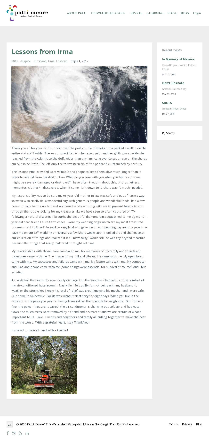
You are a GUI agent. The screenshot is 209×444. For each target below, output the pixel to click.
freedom (167, 108)
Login (197, 13)
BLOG (185, 13)
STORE (172, 13)
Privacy (187, 424)
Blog (199, 424)
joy (184, 88)
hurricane (39, 61)
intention (177, 88)
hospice (25, 61)
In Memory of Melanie (178, 59)
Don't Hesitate (173, 83)
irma (51, 61)
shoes (183, 108)
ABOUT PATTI (76, 13)
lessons (61, 61)
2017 (14, 61)
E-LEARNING (154, 13)
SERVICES (136, 13)
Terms (173, 424)
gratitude (167, 88)
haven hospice (169, 65)
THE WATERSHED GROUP (108, 13)
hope (175, 108)
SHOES (167, 103)
